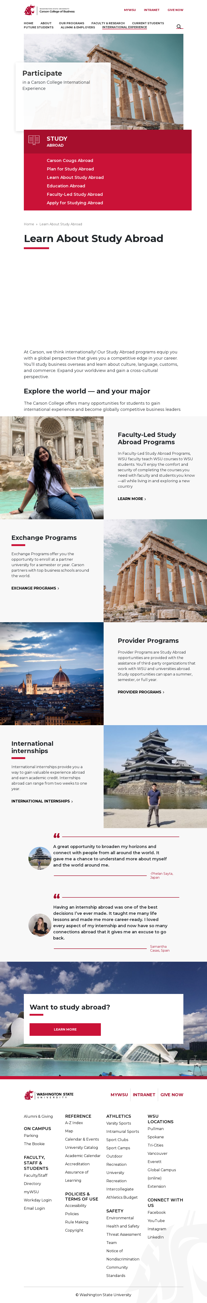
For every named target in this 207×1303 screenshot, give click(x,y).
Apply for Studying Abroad (75, 202)
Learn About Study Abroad (75, 177)
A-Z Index (74, 1123)
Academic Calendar (83, 1156)
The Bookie (34, 1144)
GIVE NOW (171, 1094)
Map (69, 1131)
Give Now (175, 10)
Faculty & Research (108, 23)
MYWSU (130, 10)
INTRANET (144, 1094)
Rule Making (76, 1222)
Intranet (152, 10)
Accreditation (77, 1164)
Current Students (148, 23)
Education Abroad (66, 185)
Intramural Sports (122, 1131)
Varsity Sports (118, 1123)
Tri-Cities (155, 1145)
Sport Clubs (117, 1140)
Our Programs (71, 23)
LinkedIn (156, 1237)
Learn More (131, 499)
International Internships (41, 801)
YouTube (156, 1221)
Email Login (34, 1208)
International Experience (124, 27)
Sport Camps (118, 1148)
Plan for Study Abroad (70, 169)
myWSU (31, 1192)
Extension (157, 1186)
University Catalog (81, 1147)
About (46, 23)
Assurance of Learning (76, 1176)
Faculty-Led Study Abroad (75, 194)
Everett (155, 1162)
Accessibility (75, 1205)
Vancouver (158, 1153)
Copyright (74, 1230)
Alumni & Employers (78, 27)
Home (28, 23)
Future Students (38, 27)
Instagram (157, 1229)
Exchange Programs (34, 588)
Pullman (156, 1129)
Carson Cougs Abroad (70, 160)
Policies (72, 1214)
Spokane (156, 1137)
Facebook (157, 1212)
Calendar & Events (82, 1139)
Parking (31, 1135)
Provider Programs (140, 692)
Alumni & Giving (38, 1116)
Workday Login (38, 1200)
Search (179, 27)
